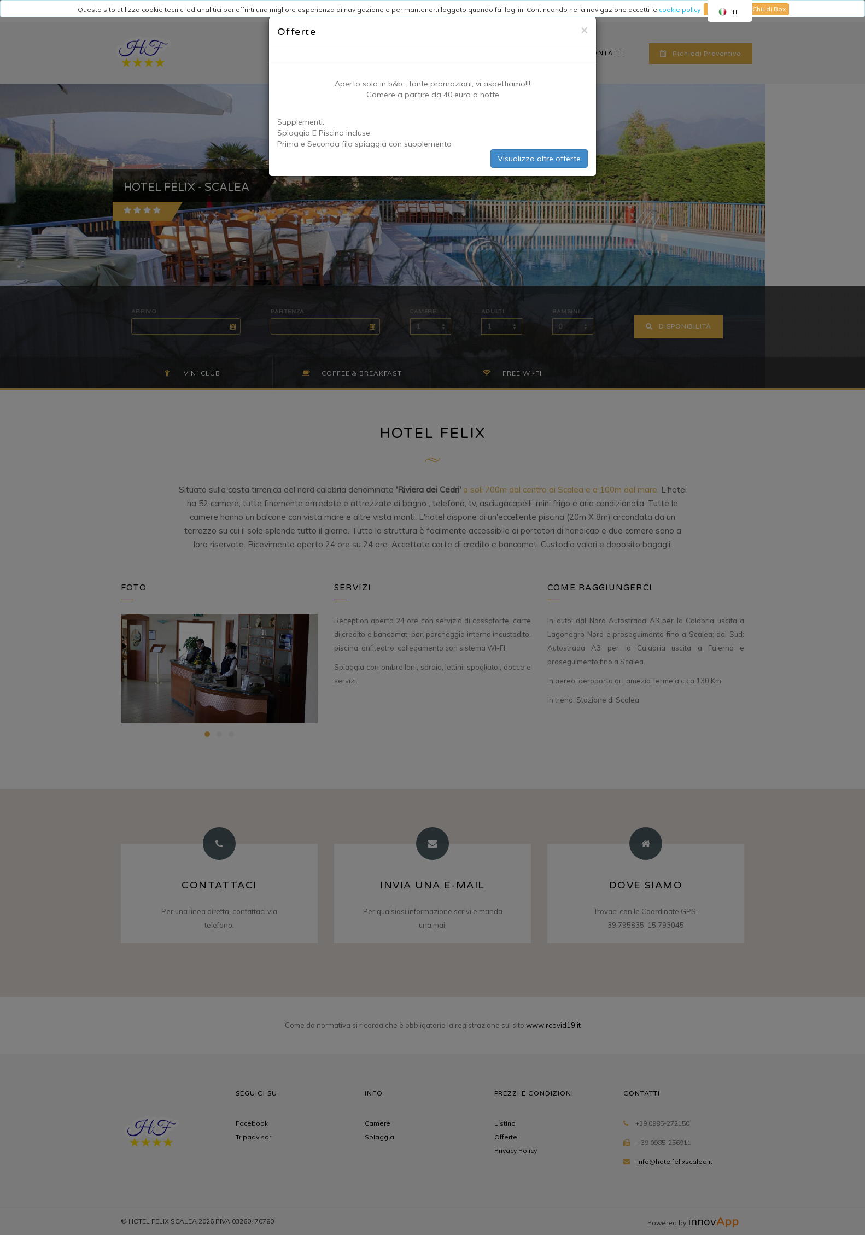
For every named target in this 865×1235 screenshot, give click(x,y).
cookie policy (679, 9)
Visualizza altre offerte (539, 158)
